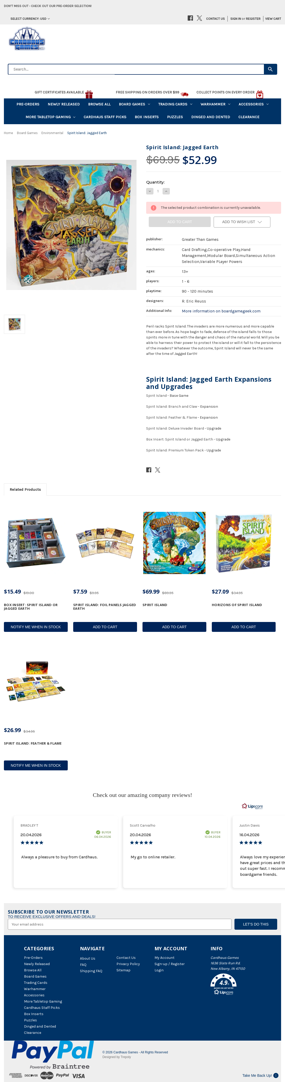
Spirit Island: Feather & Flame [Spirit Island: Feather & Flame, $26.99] (33, 743)
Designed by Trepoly (116, 1057)
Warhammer (215, 104)
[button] (235, 985)
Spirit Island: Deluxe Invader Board (175, 428)
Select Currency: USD (30, 19)
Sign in (235, 19)
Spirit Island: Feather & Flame (171, 417)
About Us (87, 958)
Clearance (248, 117)
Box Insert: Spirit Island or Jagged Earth (179, 439)
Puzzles (175, 117)
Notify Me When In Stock (36, 627)
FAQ (83, 965)
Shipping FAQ (91, 971)
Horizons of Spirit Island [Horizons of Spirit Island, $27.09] (237, 605)
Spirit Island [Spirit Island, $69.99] (154, 605)
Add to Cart (105, 627)
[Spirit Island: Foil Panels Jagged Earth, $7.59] (105, 543)
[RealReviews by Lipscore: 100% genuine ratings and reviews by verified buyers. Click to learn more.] (252, 806)
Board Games (134, 104)
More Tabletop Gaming (51, 117)
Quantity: (155, 182)
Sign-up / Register (169, 964)
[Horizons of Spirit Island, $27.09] (244, 543)
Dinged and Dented (210, 117)
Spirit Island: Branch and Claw (171, 406)
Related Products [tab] (25, 489)
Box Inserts (147, 117)
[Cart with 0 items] (271, 19)
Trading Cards (175, 104)
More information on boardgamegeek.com (221, 311)
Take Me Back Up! (260, 1075)
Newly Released (64, 104)
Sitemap (123, 970)
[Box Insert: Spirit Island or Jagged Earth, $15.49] (36, 543)
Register (253, 19)
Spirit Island (156, 395)
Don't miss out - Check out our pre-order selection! (47, 6)
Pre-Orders (27, 104)
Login (159, 970)
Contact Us (215, 19)
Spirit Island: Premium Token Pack (175, 450)
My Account (164, 957)
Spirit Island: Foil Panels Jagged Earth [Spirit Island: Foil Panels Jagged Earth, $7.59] (104, 607)
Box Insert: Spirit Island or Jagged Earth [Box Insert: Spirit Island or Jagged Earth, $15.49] (31, 607)
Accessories (254, 104)
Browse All (99, 104)
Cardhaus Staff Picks (105, 117)
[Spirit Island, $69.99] (174, 543)
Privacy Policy (128, 964)
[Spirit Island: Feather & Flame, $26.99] (36, 681)
